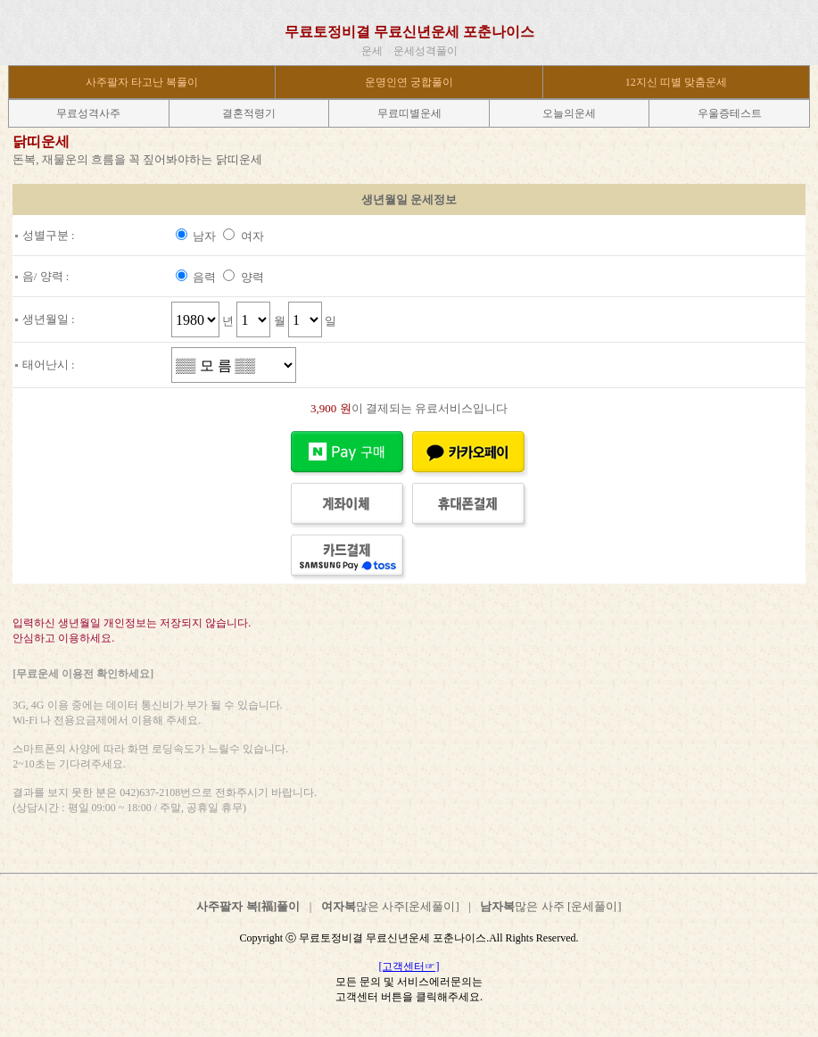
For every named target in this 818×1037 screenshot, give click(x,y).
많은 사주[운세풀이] (390, 906)
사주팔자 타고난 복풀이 (142, 82)
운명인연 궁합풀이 (409, 82)
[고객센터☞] (409, 966)
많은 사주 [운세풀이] (550, 906)
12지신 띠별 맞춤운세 (676, 82)
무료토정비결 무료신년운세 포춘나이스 (409, 31)
